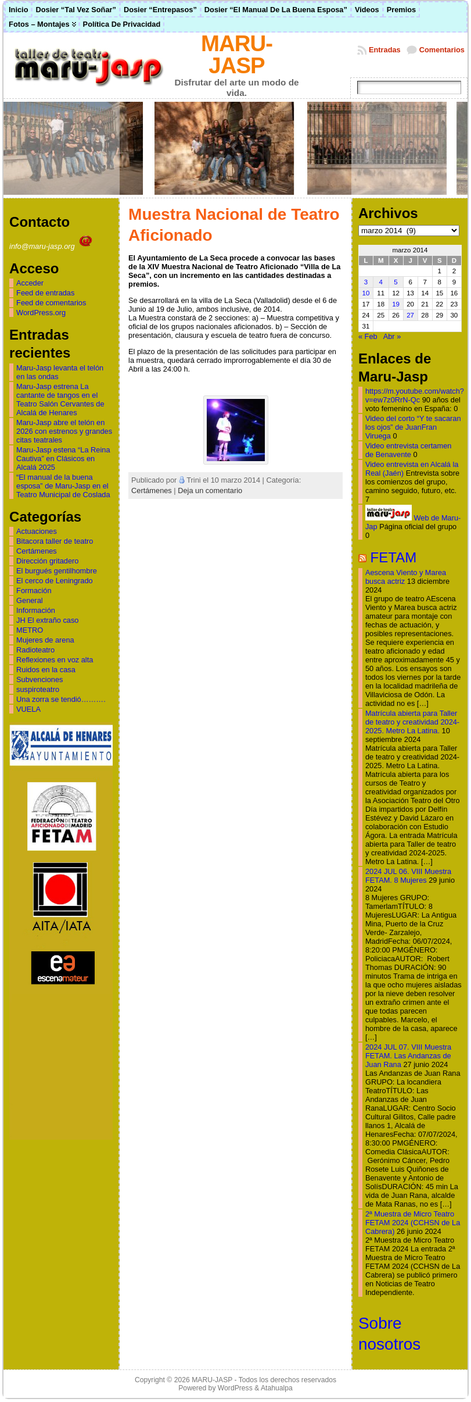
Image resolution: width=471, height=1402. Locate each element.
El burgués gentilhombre (56, 570)
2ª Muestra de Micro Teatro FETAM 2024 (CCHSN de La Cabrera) (412, 1223)
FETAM (394, 557)
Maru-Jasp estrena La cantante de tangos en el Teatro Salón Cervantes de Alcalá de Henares (60, 399)
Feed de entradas (45, 292)
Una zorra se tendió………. (61, 699)
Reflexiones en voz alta (54, 659)
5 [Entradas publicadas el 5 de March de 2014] (395, 282)
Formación (33, 590)
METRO (29, 630)
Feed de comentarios (51, 302)
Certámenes (36, 551)
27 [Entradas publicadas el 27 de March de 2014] (410, 315)
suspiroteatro (37, 689)
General (29, 600)
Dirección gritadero (47, 560)
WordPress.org (41, 312)
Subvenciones (39, 679)
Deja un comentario (210, 490)
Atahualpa (277, 1388)
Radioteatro (35, 649)
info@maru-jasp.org (52, 246)
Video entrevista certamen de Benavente (408, 450)
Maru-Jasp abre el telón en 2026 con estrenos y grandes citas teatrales (64, 431)
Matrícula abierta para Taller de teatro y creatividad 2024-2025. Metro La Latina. (412, 722)
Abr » (392, 336)
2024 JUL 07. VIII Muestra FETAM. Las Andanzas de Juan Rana (408, 1056)
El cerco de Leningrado (54, 580)
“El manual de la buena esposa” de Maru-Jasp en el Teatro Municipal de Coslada (63, 486)
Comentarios (442, 49)
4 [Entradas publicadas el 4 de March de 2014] (381, 282)
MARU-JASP (236, 54)
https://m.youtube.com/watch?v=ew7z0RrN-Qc (414, 395)
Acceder (30, 283)
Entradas (385, 49)
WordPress (235, 1388)
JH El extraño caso (47, 620)
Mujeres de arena (45, 640)
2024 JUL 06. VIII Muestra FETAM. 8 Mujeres (408, 875)
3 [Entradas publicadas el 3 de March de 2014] (366, 282)
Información (35, 610)
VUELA (28, 709)
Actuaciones (36, 531)
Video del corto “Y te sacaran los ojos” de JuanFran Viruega (413, 427)
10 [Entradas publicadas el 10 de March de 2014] (366, 293)
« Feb (367, 336)
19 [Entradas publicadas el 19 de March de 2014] (396, 304)
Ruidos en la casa (45, 669)
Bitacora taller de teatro (54, 541)
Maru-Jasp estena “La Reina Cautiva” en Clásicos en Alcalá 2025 (63, 458)
